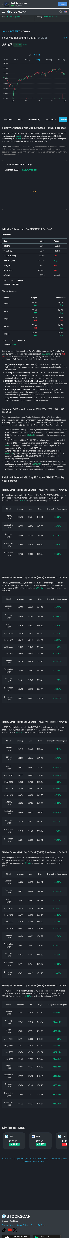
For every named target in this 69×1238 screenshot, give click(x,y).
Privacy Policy (7, 1225)
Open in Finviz (35, 1159)
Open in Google (22, 1159)
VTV (11, 1136)
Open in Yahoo (7, 1159)
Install (63, 4)
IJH (64, 1136)
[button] (3, 11)
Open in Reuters (39, 1161)
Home (4, 31)
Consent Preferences (39, 1225)
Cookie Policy (22, 1225)
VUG (38, 1136)
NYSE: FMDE (15, 31)
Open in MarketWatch (52, 1159)
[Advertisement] (34, 109)
